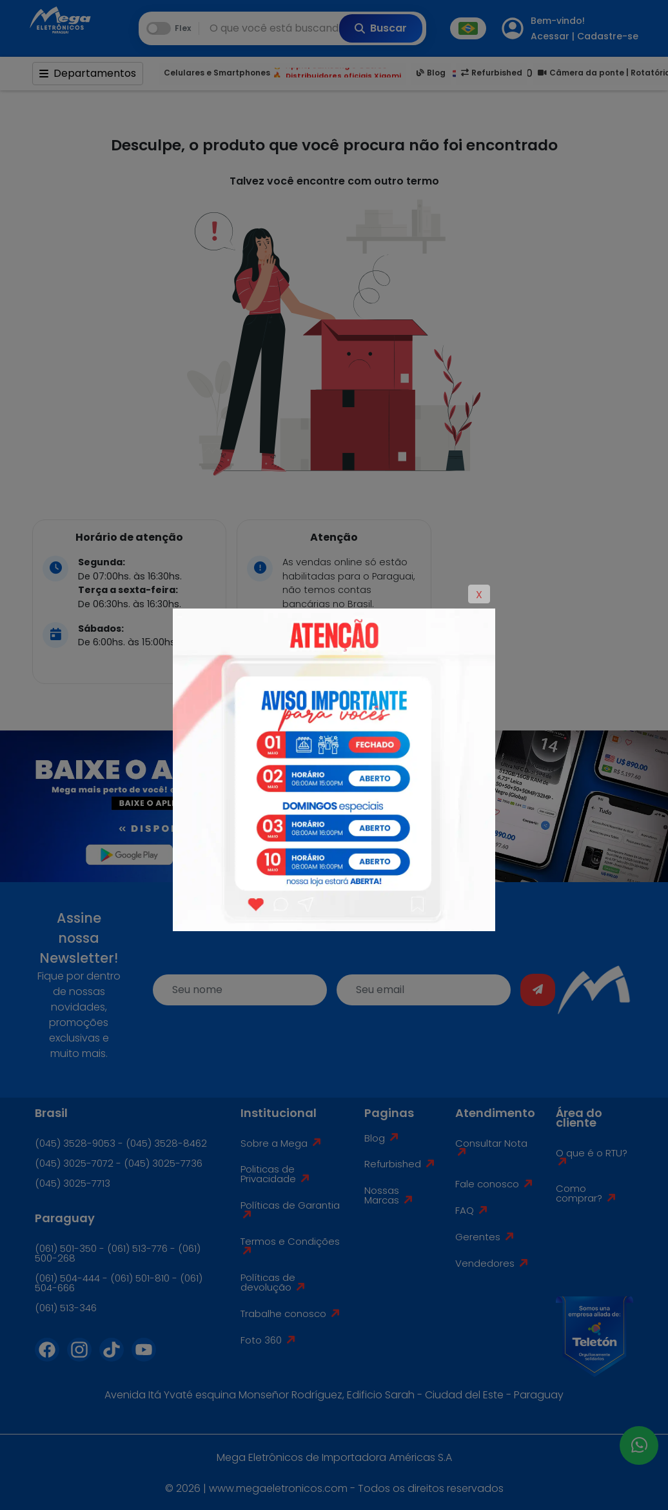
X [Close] (479, 594)
